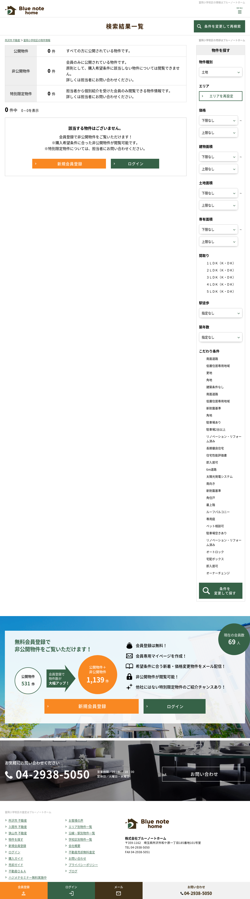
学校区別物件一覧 (80, 839)
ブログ (73, 871)
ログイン (14, 852)
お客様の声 (76, 820)
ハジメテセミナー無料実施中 (28, 877)
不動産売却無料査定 (82, 852)
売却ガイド (16, 865)
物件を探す (16, 839)
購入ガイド (16, 858)
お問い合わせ (77, 858)
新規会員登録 (17, 846)
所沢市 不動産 (12, 40)
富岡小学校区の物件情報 (36, 40)
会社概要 (74, 846)
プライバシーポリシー (83, 865)
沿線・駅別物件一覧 (82, 833)
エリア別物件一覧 (80, 827)
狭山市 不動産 (18, 833)
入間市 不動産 (18, 827)
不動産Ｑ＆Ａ (17, 871)
